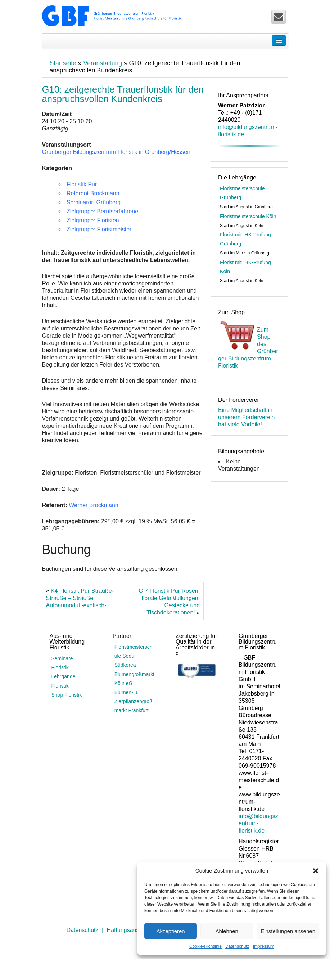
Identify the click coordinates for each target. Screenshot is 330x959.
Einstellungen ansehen (288, 931)
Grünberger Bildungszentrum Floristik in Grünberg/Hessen (116, 152)
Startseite (63, 63)
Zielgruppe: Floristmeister (99, 229)
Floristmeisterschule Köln (248, 216)
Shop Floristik (66, 695)
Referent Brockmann (93, 193)
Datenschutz (237, 946)
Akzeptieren (170, 931)
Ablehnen (226, 931)
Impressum (263, 946)
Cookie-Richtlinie (205, 946)
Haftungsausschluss (132, 930)
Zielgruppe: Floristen (93, 220)
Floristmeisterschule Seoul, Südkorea (133, 656)
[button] (315, 870)
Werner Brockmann (93, 505)
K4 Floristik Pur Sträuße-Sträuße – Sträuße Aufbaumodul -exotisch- (80, 598)
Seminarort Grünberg (94, 202)
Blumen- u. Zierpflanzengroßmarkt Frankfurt (133, 701)
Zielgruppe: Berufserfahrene (102, 211)
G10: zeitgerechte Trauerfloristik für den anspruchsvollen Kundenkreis (123, 94)
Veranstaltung (102, 63)
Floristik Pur (82, 184)
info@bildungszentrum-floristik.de (258, 823)
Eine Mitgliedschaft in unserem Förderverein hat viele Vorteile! (246, 417)
